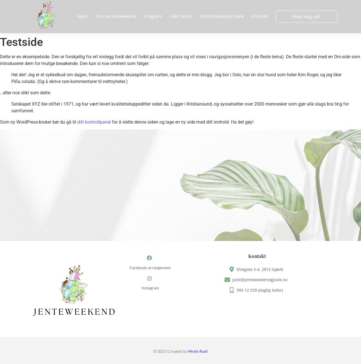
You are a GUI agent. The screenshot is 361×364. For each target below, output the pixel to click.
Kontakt (260, 16)
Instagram (150, 288)
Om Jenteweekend (116, 16)
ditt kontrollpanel (94, 122)
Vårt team (181, 16)
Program (153, 16)
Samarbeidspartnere (222, 16)
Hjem (82, 16)
